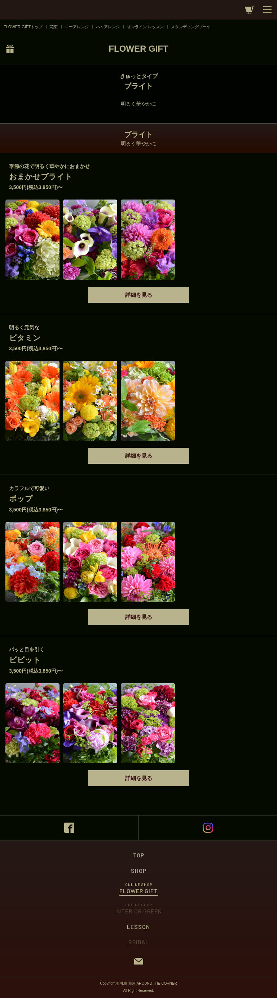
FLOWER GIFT (138, 48)
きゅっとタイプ (139, 76)
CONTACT (138, 961)
